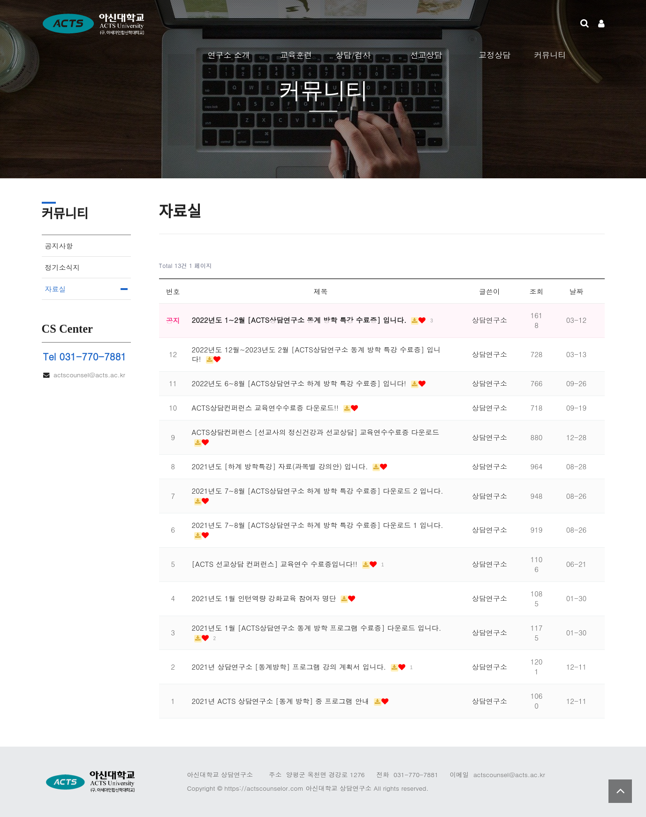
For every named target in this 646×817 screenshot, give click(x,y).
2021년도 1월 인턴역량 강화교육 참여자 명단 (265, 598)
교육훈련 (296, 55)
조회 (537, 291)
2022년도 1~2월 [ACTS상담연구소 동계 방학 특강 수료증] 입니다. (300, 320)
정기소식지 (62, 267)
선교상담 (426, 55)
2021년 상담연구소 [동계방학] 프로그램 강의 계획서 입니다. (290, 667)
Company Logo (117, 23)
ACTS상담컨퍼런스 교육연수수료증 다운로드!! (266, 407)
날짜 (577, 291)
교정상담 (494, 55)
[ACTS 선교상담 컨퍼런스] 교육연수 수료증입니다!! (276, 564)
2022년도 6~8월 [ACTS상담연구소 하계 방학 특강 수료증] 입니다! (300, 383)
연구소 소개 (228, 55)
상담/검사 (353, 55)
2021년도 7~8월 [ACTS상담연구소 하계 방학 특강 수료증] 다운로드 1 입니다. (317, 525)
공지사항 (59, 246)
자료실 (55, 289)
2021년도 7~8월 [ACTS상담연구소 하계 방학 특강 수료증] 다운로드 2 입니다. (317, 491)
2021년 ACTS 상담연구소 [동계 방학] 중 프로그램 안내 (282, 701)
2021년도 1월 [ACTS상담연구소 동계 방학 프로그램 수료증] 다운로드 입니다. (316, 628)
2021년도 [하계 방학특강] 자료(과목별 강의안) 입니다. (281, 466)
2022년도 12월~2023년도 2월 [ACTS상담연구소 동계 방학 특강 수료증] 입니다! (316, 354)
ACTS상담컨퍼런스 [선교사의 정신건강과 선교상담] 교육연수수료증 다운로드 (316, 432)
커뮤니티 (550, 55)
